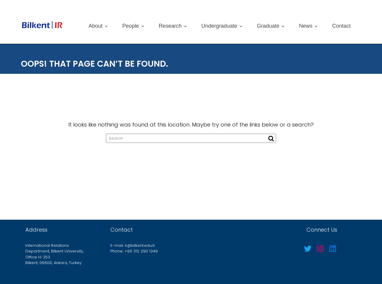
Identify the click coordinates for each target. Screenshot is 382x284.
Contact (341, 26)
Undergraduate (219, 26)
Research (170, 26)
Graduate (268, 26)
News (305, 26)
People (130, 26)
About (96, 26)
